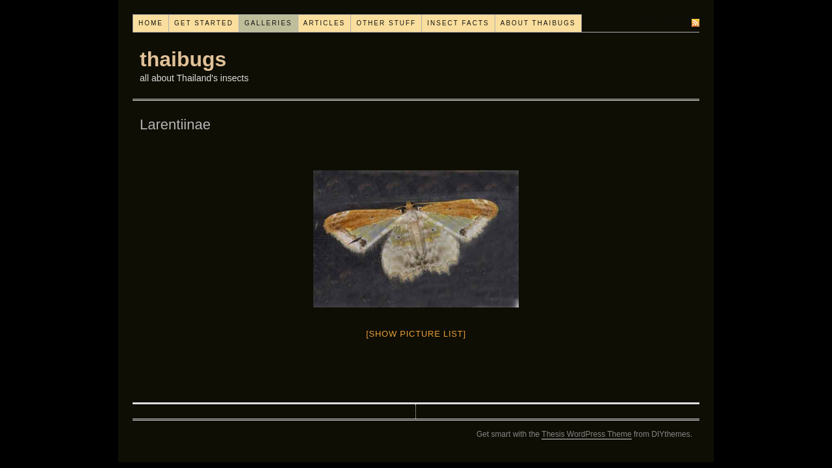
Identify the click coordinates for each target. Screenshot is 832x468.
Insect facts (458, 23)
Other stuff (386, 23)
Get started (203, 23)
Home (150, 23)
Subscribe (664, 22)
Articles (325, 23)
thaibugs (183, 59)
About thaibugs (538, 23)
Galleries (268, 23)
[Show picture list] (416, 334)
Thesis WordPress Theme (586, 434)
